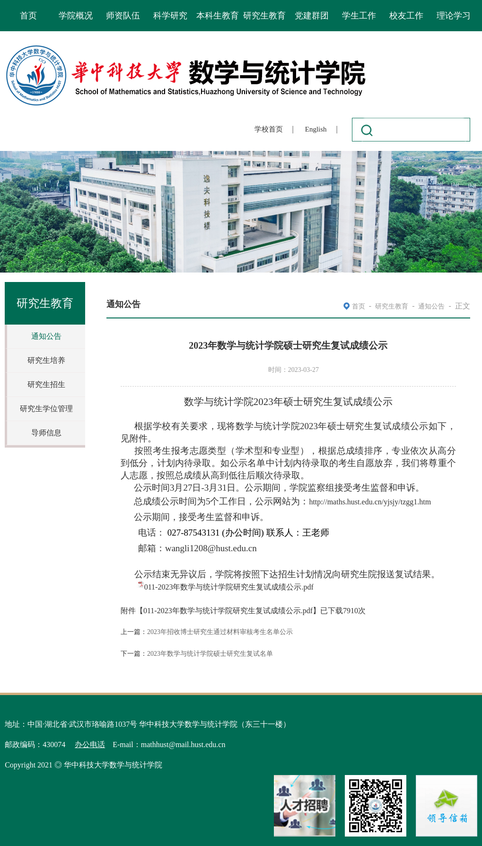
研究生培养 (46, 360)
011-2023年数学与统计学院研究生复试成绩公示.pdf (229, 587)
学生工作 (359, 15)
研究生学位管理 (46, 409)
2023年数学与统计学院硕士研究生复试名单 (210, 653)
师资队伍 (123, 15)
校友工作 (406, 15)
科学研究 (170, 15)
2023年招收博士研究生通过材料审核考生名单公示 (220, 631)
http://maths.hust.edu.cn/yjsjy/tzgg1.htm (370, 502)
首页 (28, 15)
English (316, 129)
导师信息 (46, 433)
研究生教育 (264, 15)
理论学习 (454, 15)
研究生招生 (46, 384)
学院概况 (76, 15)
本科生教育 (217, 15)
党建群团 (312, 15)
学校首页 (268, 129)
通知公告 (46, 336)
